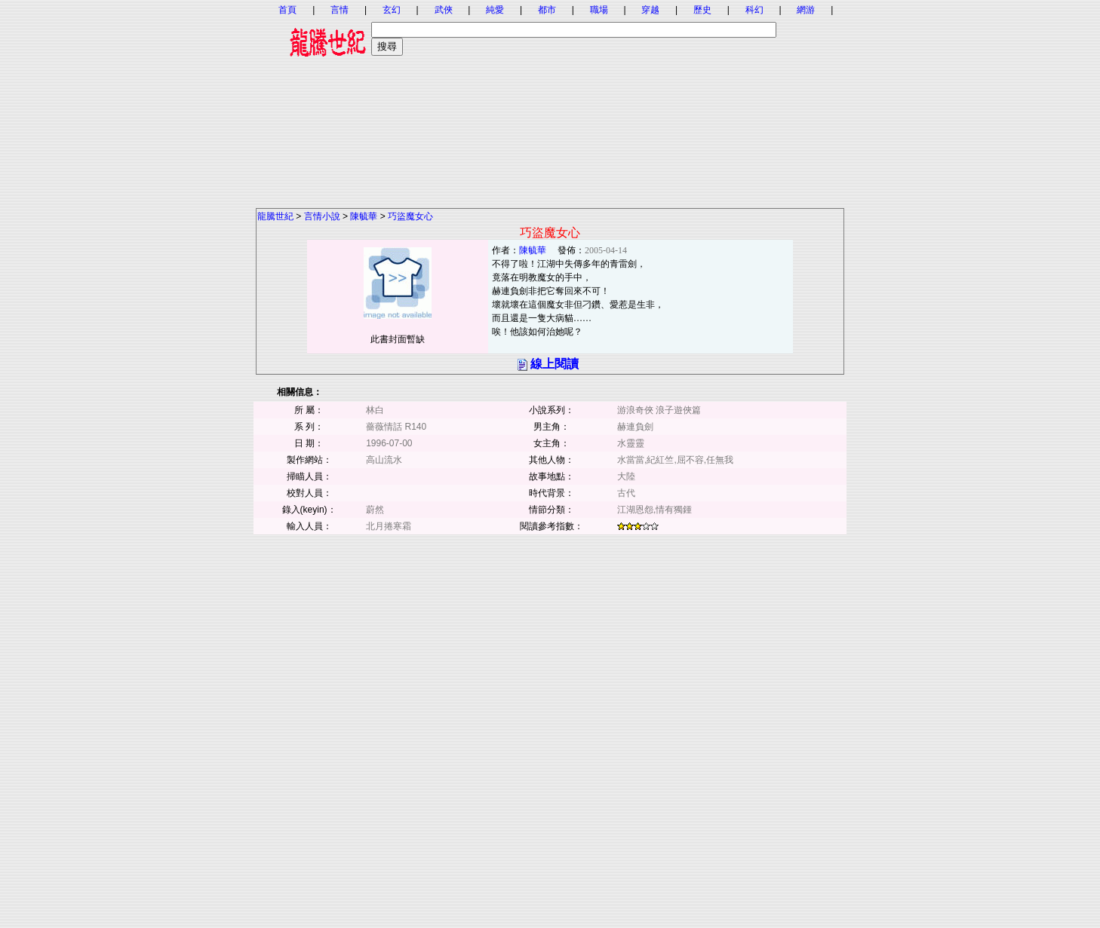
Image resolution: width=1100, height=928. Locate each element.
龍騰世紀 (275, 216)
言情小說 (322, 216)
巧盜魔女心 (410, 216)
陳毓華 (363, 216)
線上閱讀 (554, 363)
